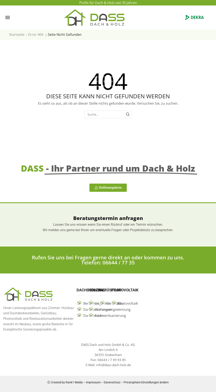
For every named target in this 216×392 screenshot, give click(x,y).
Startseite (16, 34)
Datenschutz (112, 382)
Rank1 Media (74, 382)
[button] (7, 17)
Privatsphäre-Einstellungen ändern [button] (146, 382)
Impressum (93, 382)
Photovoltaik (128, 303)
